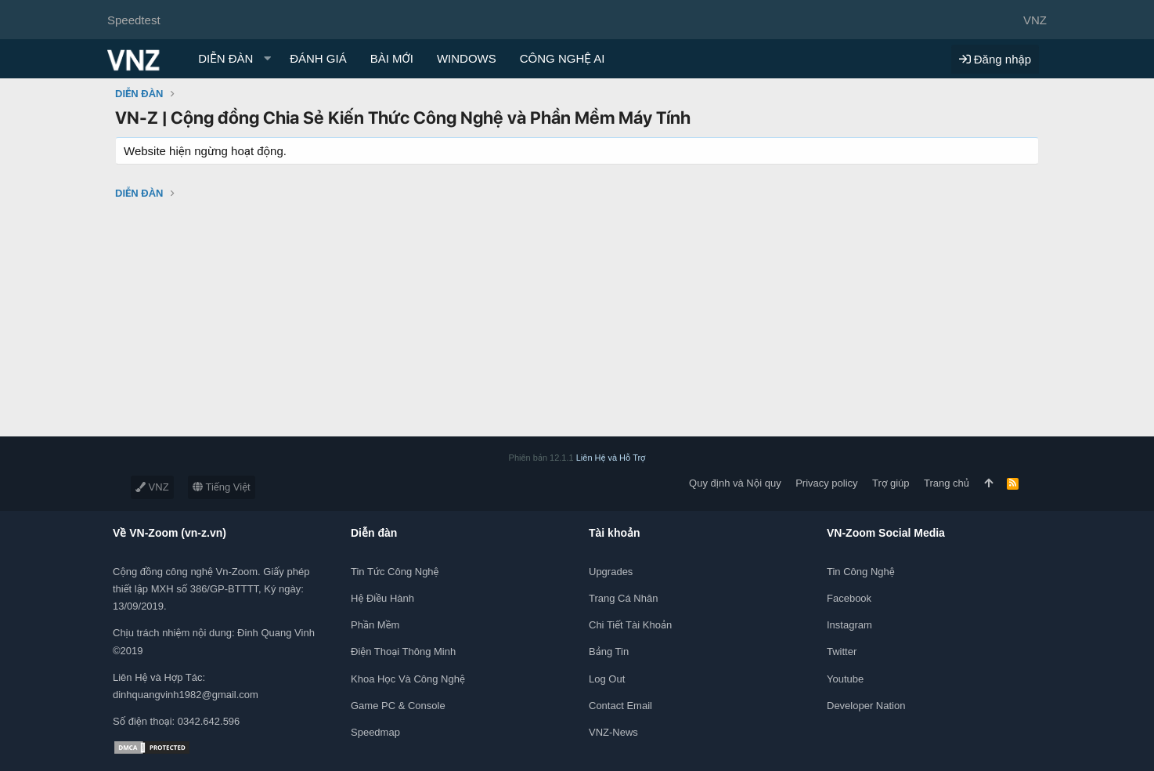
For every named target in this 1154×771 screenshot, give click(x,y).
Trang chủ (946, 483)
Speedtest (133, 20)
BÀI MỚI (391, 58)
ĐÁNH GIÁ (318, 58)
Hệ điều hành (382, 598)
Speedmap (375, 732)
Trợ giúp (890, 483)
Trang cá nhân (623, 598)
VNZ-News (613, 732)
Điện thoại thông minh (403, 651)
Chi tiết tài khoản (630, 625)
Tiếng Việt (222, 487)
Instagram (849, 625)
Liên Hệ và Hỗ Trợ (611, 457)
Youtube (845, 679)
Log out (607, 679)
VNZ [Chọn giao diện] (1035, 20)
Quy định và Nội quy (735, 483)
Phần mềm (375, 625)
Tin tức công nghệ (394, 571)
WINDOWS (466, 58)
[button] (267, 58)
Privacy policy (826, 483)
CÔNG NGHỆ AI (562, 58)
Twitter (841, 651)
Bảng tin (609, 651)
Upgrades (611, 571)
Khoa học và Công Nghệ (408, 679)
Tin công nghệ (861, 571)
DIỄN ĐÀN (225, 58)
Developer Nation (866, 705)
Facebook (849, 598)
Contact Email (620, 705)
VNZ (152, 487)
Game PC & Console (398, 705)
